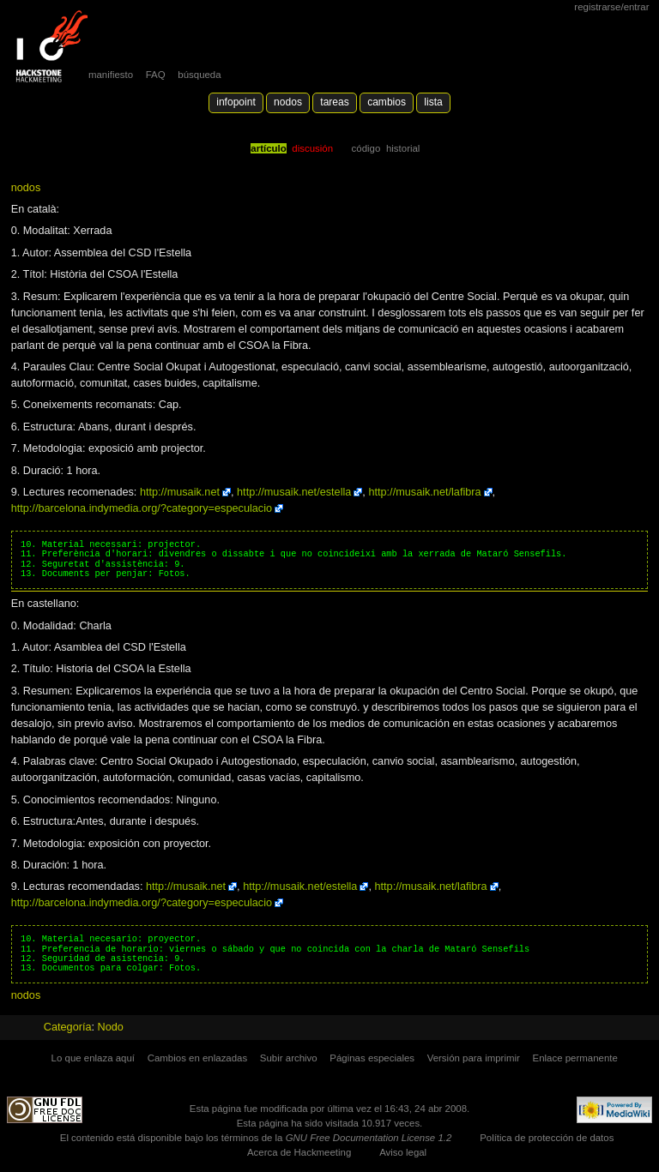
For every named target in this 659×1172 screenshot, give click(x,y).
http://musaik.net (180, 492)
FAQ (156, 74)
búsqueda (199, 74)
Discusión (312, 148)
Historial (403, 148)
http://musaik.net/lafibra (424, 492)
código (366, 148)
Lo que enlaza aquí (93, 1058)
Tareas (334, 102)
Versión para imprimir (473, 1058)
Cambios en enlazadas (198, 1058)
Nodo (111, 1027)
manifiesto (110, 74)
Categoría (68, 1027)
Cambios (386, 102)
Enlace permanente (575, 1058)
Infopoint (236, 102)
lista (433, 102)
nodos (26, 188)
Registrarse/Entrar (611, 7)
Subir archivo (288, 1058)
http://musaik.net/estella (294, 492)
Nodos (288, 102)
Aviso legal (402, 1152)
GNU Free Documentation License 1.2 (369, 1138)
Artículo (268, 148)
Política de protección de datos (547, 1138)
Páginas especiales (372, 1058)
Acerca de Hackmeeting (299, 1152)
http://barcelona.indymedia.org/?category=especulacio (141, 508)
